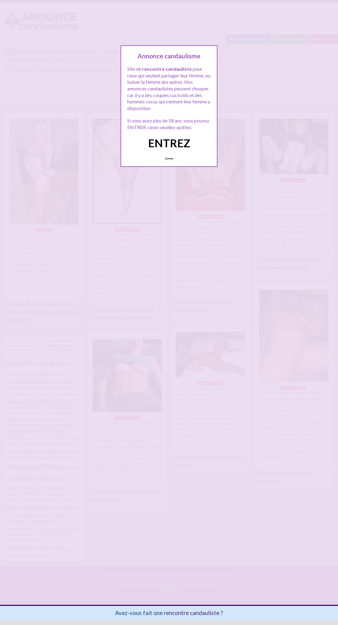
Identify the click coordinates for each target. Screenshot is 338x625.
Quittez (169, 158)
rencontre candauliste (191, 612)
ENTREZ (169, 143)
